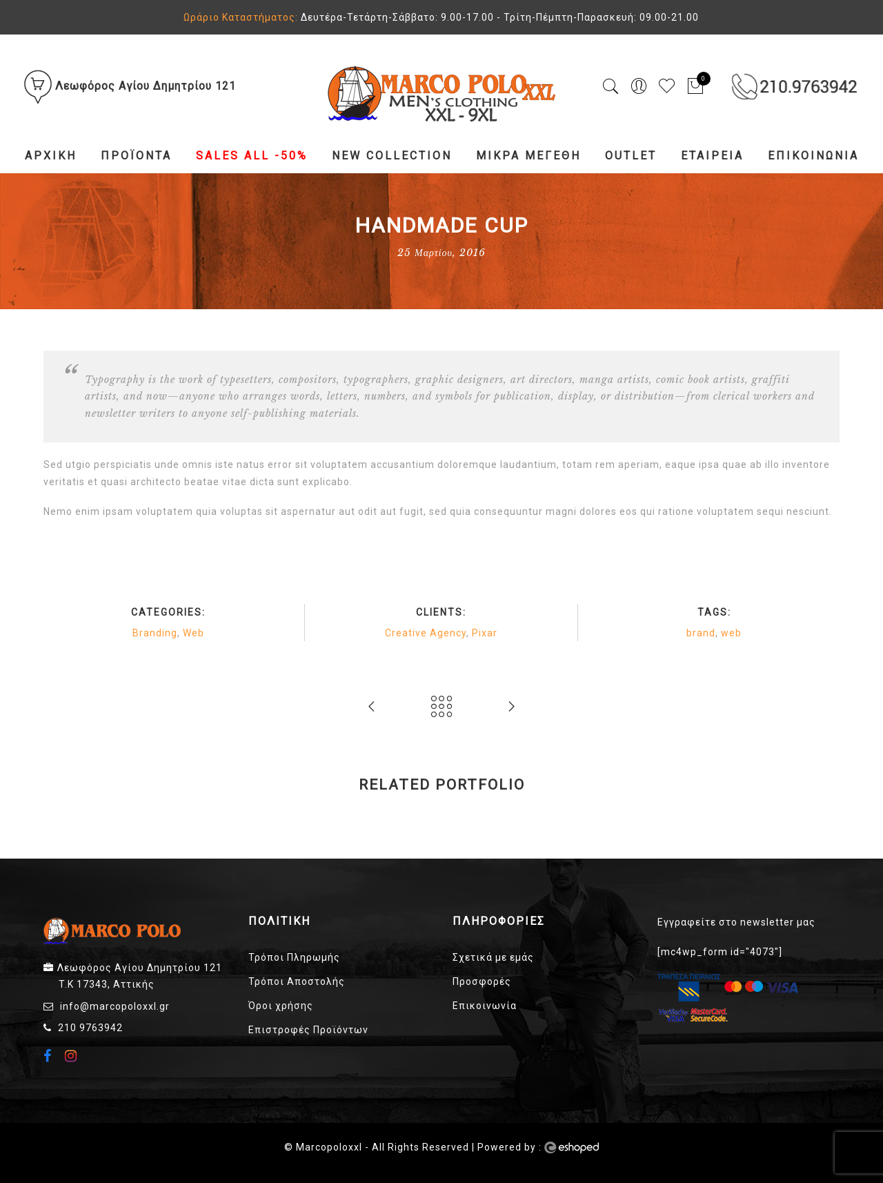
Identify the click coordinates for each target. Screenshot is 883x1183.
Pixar (484, 632)
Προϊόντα (136, 155)
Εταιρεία (712, 155)
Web (193, 632)
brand (700, 632)
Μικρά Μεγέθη (528, 155)
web (731, 632)
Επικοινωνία (813, 155)
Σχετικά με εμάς (493, 957)
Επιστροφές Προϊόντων (308, 1029)
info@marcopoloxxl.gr (115, 1006)
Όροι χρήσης (280, 1005)
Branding (154, 632)
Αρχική (51, 155)
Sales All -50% (252, 155)
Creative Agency (425, 632)
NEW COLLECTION (392, 155)
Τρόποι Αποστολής (296, 981)
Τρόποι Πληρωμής (294, 957)
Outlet (631, 155)
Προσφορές (482, 981)
